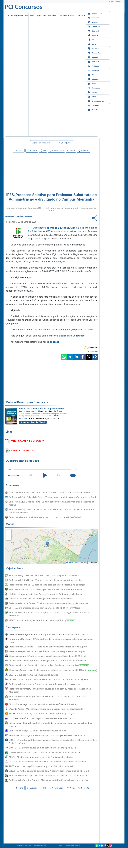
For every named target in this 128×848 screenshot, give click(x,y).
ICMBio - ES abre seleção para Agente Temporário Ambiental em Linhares (45, 593)
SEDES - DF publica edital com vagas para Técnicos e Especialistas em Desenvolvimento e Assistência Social (53, 741)
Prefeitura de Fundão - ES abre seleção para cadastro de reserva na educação (47, 584)
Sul (91, 39)
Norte (92, 43)
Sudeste (93, 35)
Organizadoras (96, 101)
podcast (54, 342)
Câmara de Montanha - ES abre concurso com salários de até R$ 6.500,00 (45, 517)
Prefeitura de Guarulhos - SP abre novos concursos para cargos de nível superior (48, 646)
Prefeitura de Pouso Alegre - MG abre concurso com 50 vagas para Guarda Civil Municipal (48, 698)
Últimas (93, 57)
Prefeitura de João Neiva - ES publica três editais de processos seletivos (44, 575)
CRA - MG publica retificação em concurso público (33, 674)
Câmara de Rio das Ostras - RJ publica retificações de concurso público (49, 665)
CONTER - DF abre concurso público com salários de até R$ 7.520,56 (42, 747)
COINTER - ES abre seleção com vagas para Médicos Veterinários (41, 598)
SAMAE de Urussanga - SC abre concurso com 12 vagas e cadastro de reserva (47, 735)
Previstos (93, 70)
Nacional (93, 31)
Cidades (93, 79)
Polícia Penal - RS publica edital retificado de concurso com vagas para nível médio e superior (50, 724)
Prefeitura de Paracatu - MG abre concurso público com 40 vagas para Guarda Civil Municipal (50, 690)
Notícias (93, 22)
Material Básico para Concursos (66, 335)
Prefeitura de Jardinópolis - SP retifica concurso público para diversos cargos (47, 651)
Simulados (94, 88)
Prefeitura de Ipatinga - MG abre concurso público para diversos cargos (44, 684)
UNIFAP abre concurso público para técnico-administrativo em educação (45, 752)
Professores (94, 66)
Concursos (94, 26)
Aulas (92, 96)
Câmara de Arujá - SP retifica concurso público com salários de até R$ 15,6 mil (47, 655)
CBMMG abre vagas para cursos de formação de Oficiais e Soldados (42, 704)
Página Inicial (95, 13)
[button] (8, 532)
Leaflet (69, 563)
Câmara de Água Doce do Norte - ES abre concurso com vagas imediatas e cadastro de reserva (51, 503)
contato (81, 15)
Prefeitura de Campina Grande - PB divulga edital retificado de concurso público (48, 780)
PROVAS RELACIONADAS (23, 450)
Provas (92, 92)
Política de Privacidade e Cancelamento (31, 846)
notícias (52, 15)
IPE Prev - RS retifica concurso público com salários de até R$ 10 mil (42, 718)
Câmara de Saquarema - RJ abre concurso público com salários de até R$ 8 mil (53, 670)
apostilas (41, 15)
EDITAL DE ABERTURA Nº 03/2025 (27, 441)
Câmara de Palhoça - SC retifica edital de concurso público (37, 730)
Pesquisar (65, 142)
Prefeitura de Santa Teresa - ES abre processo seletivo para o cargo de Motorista (48, 603)
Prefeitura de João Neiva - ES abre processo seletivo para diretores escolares (46, 580)
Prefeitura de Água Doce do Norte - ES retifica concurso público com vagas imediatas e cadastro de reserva (51, 511)
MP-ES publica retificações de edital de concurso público (42, 620)
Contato (93, 109)
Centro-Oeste (95, 52)
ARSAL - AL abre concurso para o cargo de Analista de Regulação (41, 756)
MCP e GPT (94, 61)
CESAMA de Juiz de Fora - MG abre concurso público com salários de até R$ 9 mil (48, 679)
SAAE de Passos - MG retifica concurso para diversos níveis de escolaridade (46, 708)
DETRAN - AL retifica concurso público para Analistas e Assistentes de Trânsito (47, 761)
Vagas (92, 83)
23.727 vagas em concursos (20, 15)
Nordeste (93, 48)
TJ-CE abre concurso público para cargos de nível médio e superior (42, 766)
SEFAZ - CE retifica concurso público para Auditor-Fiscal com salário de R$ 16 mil (49, 770)
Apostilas (93, 17)
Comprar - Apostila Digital (33, 422)
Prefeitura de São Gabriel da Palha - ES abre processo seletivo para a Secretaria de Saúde (53, 497)
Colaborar (94, 105)
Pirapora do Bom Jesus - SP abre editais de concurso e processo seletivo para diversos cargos (51, 640)
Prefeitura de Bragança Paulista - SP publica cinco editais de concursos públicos (48, 634)
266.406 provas (66, 15)
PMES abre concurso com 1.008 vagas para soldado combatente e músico (45, 589)
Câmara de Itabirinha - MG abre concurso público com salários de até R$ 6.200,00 (49, 492)
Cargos (92, 74)
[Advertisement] (31, 171)
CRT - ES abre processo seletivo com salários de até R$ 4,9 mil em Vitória (44, 607)
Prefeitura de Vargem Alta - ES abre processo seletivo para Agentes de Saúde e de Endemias (49, 614)
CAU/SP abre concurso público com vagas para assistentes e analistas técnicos (47, 660)
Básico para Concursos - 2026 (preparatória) (41, 408)
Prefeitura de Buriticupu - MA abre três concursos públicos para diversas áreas (48, 775)
